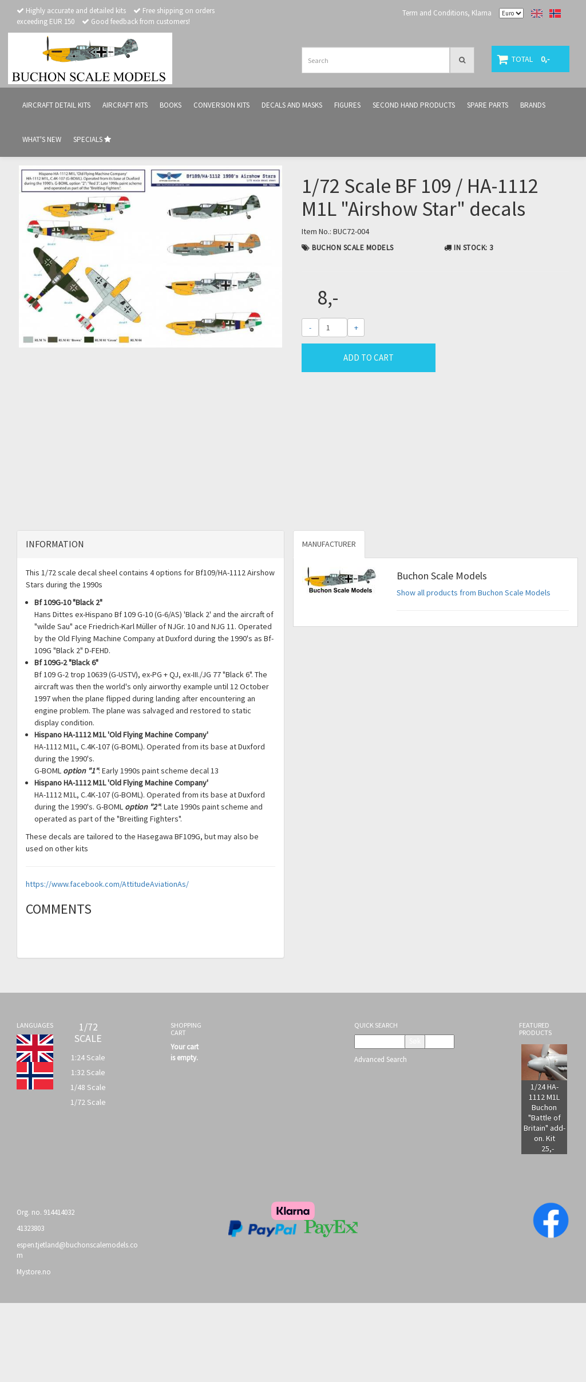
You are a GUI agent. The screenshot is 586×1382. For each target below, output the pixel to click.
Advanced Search (380, 1138)
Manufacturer (329, 623)
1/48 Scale (88, 1165)
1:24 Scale (88, 1136)
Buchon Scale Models (353, 247)
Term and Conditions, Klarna (447, 13)
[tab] (150, 623)
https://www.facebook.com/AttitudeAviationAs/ (107, 962)
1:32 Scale (88, 1151)
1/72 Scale (88, 1180)
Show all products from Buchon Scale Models (474, 671)
